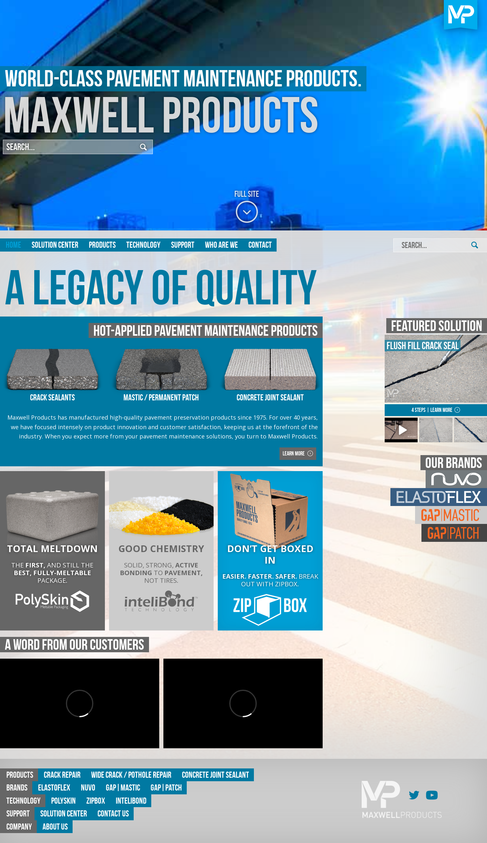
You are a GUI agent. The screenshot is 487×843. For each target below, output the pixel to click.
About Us (55, 826)
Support (182, 244)
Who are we (221, 244)
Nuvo (88, 787)
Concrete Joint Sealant (215, 774)
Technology (143, 244)
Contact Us (113, 813)
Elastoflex (54, 787)
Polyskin (63, 800)
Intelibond (131, 800)
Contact (260, 244)
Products (102, 244)
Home (13, 244)
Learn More (294, 453)
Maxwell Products (160, 114)
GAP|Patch (166, 787)
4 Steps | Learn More (432, 410)
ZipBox (95, 800)
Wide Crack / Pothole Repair (131, 774)
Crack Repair (62, 774)
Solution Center (55, 244)
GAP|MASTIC (123, 787)
